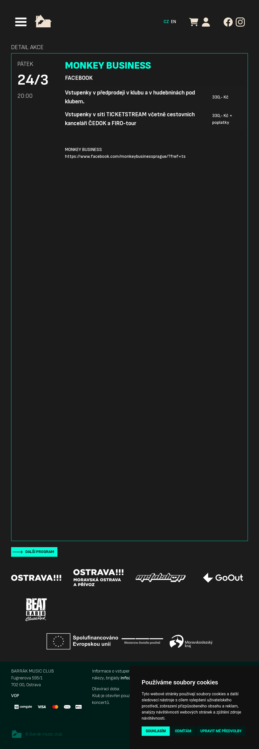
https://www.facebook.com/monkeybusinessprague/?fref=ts (125, 156)
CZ (166, 21)
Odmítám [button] (183, 731)
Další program (39, 551)
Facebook (79, 78)
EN (173, 21)
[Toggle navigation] (21, 22)
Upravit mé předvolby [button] (221, 731)
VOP (15, 695)
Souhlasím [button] (156, 731)
